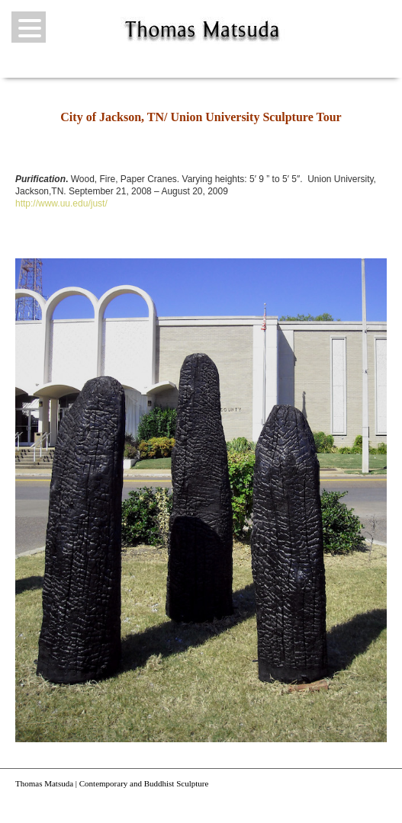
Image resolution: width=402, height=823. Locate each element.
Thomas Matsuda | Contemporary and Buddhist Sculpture (111, 783)
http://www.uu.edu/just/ (61, 203)
